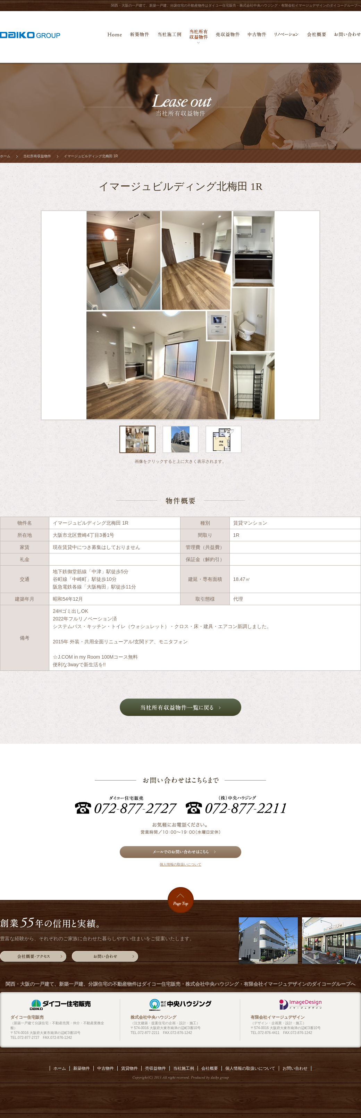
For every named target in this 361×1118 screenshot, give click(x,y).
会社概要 (316, 36)
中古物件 (257, 36)
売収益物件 (228, 36)
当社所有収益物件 (198, 36)
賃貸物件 (129, 1068)
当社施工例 (169, 36)
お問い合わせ (347, 36)
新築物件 (140, 36)
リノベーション (286, 36)
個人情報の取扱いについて (180, 864)
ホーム (114, 36)
